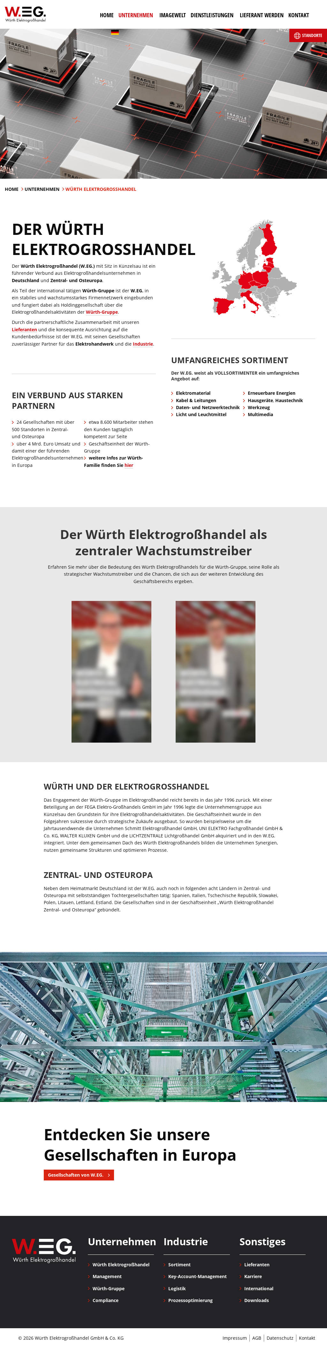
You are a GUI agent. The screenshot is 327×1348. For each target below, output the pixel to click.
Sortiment (179, 1265)
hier (129, 465)
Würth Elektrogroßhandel (25, 14)
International (258, 1288)
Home (12, 189)
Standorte (308, 35)
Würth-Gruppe (102, 312)
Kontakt (307, 1338)
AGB (256, 1338)
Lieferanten (24, 329)
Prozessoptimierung (190, 1300)
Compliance (105, 1300)
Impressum (235, 1338)
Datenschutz (280, 1338)
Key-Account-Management (197, 1276)
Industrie (143, 344)
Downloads (256, 1300)
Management (107, 1276)
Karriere (253, 1276)
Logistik (177, 1288)
